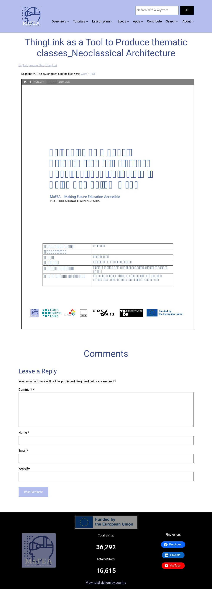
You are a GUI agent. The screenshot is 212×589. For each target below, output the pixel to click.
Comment (26, 389)
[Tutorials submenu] (87, 21)
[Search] (187, 10)
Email (24, 450)
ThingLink (51, 65)
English (23, 65)
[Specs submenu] (128, 21)
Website (24, 468)
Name (24, 432)
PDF (93, 74)
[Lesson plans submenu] (112, 21)
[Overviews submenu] (68, 21)
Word (84, 74)
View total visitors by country (106, 582)
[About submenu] (193, 21)
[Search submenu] (177, 21)
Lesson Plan (36, 65)
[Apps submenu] (142, 21)
